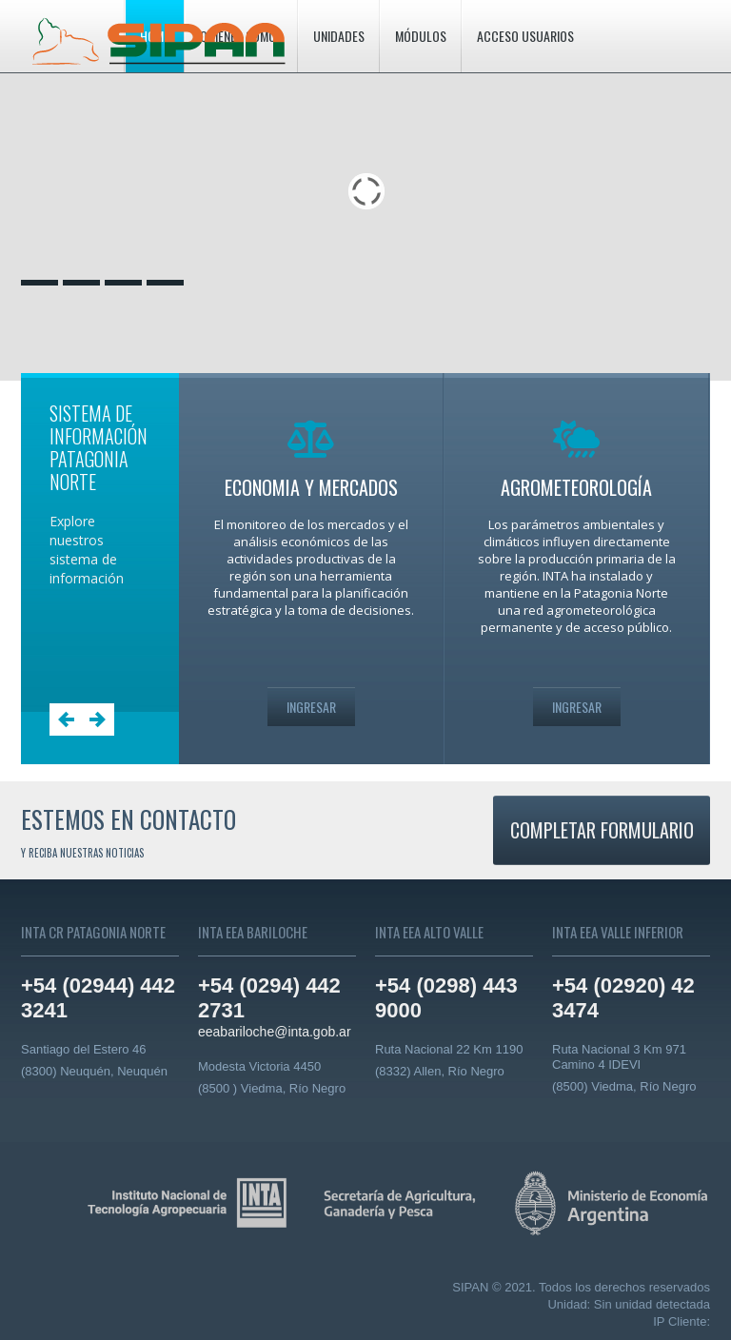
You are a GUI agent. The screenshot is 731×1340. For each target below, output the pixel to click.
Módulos (420, 36)
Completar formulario (602, 830)
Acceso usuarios (525, 36)
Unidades (339, 36)
